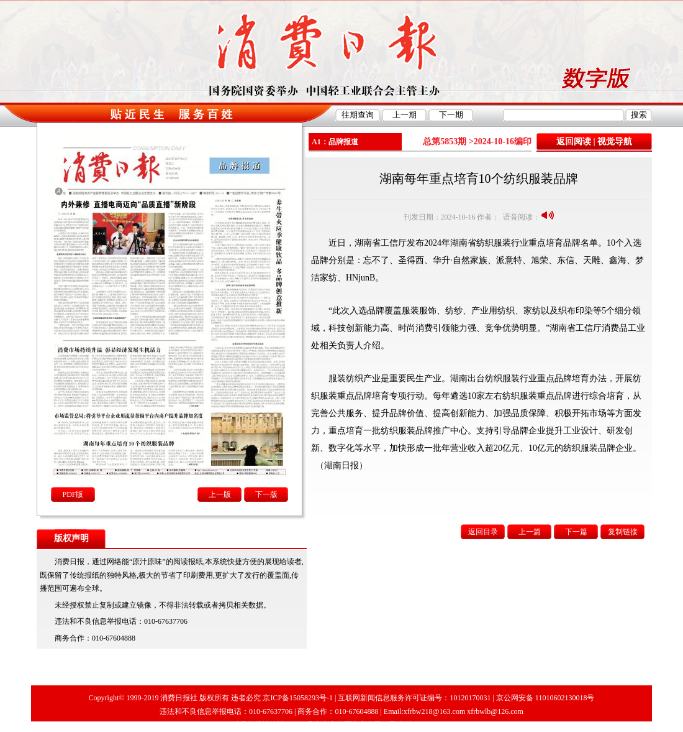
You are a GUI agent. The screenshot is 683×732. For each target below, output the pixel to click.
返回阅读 (573, 141)
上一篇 (529, 531)
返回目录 (483, 531)
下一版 (266, 494)
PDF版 (72, 494)
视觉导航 (614, 141)
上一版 (220, 494)
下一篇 (576, 531)
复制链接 (623, 531)
